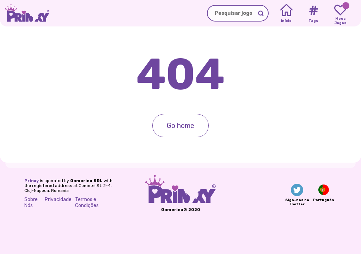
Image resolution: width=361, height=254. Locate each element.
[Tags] (313, 13)
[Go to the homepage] (24, 13)
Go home (180, 125)
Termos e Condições (87, 202)
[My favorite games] (340, 13)
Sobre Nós (31, 202)
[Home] (286, 13)
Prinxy (31, 180)
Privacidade (58, 199)
